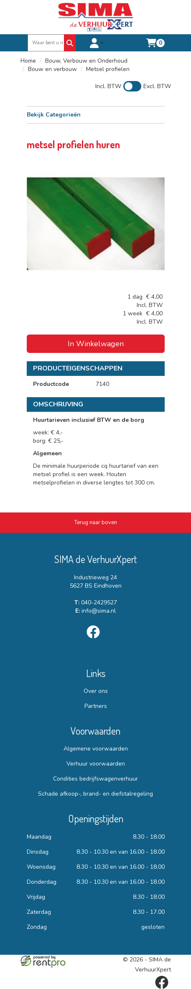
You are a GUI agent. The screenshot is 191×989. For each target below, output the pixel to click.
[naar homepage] (96, 17)
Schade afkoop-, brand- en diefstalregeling (95, 794)
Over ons (96, 691)
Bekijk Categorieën (96, 115)
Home (28, 61)
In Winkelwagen (96, 344)
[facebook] (96, 640)
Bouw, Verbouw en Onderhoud (86, 61)
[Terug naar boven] (95, 522)
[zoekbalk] (46, 42)
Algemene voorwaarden (96, 749)
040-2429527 (95, 602)
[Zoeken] (70, 42)
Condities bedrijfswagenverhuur (95, 779)
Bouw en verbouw (52, 69)
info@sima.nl (95, 611)
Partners (95, 706)
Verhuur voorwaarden (95, 764)
